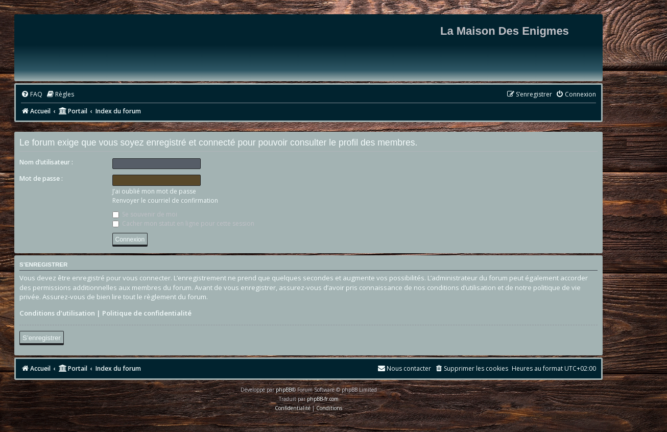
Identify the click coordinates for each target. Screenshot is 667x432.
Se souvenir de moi (144, 214)
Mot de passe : (41, 178)
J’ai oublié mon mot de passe (154, 191)
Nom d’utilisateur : (46, 162)
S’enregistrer (41, 338)
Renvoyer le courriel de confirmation (165, 200)
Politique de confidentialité (147, 313)
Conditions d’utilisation (57, 313)
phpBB (284, 389)
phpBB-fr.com (323, 398)
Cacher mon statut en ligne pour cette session (183, 223)
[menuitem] (31, 95)
